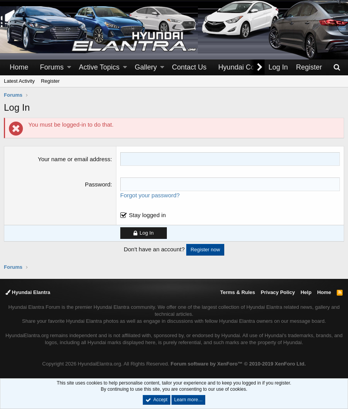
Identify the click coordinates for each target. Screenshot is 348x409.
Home (19, 67)
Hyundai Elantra (27, 292)
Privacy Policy (278, 292)
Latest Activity (19, 81)
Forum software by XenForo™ (238, 364)
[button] (69, 67)
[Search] (336, 67)
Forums (52, 67)
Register (50, 81)
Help (306, 292)
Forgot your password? (150, 195)
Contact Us (189, 67)
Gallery (146, 67)
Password (98, 184)
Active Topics (99, 67)
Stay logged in (147, 215)
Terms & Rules (237, 292)
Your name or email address (74, 159)
